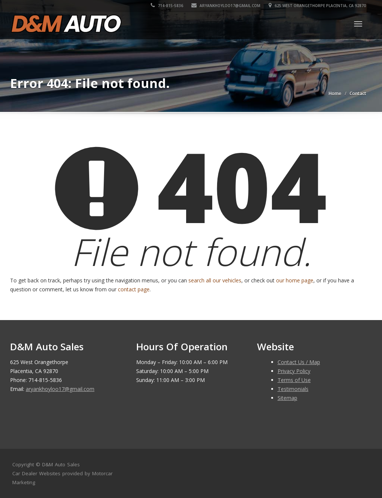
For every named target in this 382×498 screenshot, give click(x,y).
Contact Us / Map (299, 362)
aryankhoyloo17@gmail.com (226, 5)
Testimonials (293, 388)
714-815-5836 (167, 5)
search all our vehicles (214, 280)
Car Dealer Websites (36, 473)
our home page (294, 280)
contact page (134, 289)
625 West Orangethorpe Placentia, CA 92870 (317, 5)
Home (335, 93)
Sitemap (287, 397)
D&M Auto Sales (61, 464)
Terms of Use (294, 379)
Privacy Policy (294, 371)
